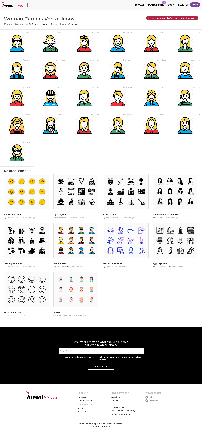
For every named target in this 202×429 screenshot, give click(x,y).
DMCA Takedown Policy (122, 414)
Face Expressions (12, 214)
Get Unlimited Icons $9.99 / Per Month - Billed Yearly (172, 18)
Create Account (85, 400)
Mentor (108, 267)
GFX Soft (158, 218)
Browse (139, 5)
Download (27, 32)
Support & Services (112, 263)
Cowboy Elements (13, 263)
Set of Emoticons (12, 312)
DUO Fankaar (34, 24)
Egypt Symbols (60, 214)
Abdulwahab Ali (13, 218)
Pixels (9, 315)
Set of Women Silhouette (165, 214)
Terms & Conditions (100, 426)
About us (115, 397)
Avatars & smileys (51, 24)
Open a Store (84, 412)
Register (183, 5)
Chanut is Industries (63, 315)
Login (171, 5)
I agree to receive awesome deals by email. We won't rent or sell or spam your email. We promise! (103, 358)
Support (115, 400)
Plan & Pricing (157, 3)
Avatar (56, 312)
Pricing (81, 408)
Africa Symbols (110, 214)
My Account (83, 397)
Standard (73, 24)
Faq (113, 404)
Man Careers (59, 263)
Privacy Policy (117, 407)
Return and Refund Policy (123, 411)
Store (195, 4)
